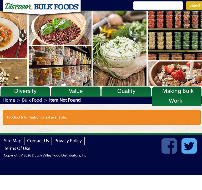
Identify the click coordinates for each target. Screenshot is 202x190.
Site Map (13, 141)
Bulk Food (32, 100)
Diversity (25, 91)
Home (9, 100)
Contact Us (38, 141)
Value (76, 91)
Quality (126, 91)
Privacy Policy (68, 141)
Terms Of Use (17, 148)
